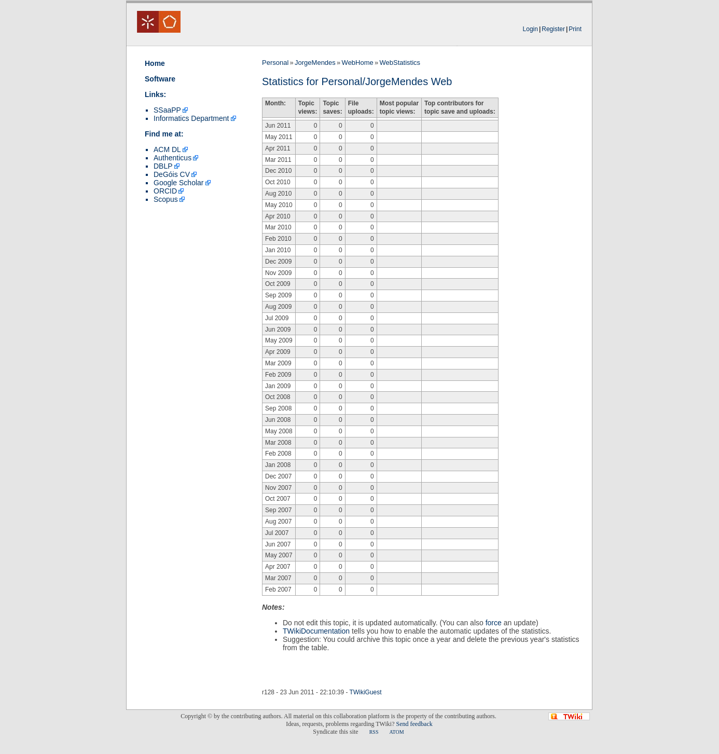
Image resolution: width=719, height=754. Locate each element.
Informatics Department (191, 118)
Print (575, 29)
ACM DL (167, 149)
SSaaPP (167, 110)
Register (553, 29)
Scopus (166, 199)
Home (155, 63)
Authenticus (172, 158)
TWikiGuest (366, 692)
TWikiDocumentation (316, 631)
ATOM (396, 732)
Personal (275, 62)
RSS (374, 732)
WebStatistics (400, 62)
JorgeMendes (315, 62)
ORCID (165, 191)
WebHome (358, 62)
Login (530, 29)
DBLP (163, 166)
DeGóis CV (172, 174)
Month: (275, 103)
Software (160, 79)
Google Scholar (179, 183)
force (494, 623)
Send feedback (414, 724)
